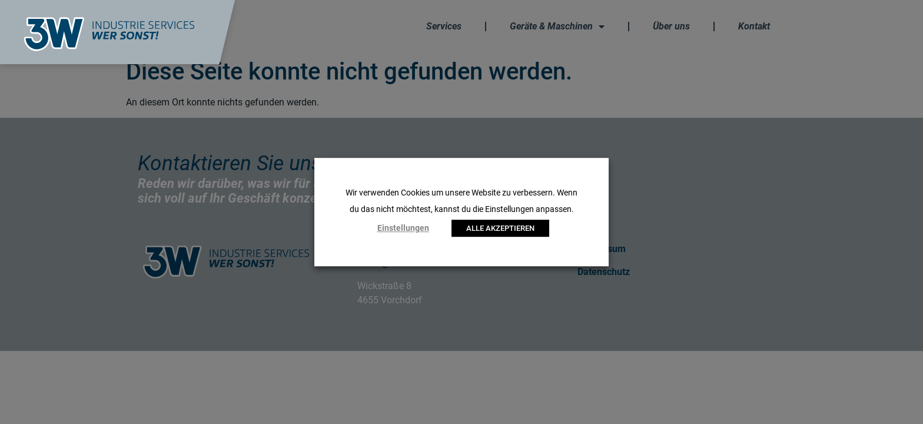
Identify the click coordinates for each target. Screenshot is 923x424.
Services (444, 26)
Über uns (671, 26)
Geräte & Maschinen (557, 26)
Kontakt (754, 26)
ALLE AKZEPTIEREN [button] (500, 228)
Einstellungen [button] (403, 228)
